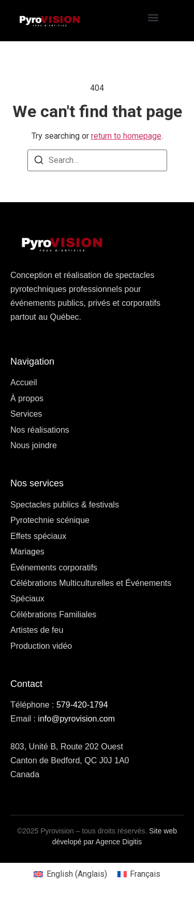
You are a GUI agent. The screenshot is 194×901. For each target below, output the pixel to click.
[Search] (38, 162)
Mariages (27, 551)
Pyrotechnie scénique (49, 520)
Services (26, 413)
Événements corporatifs (53, 567)
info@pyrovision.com (76, 718)
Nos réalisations (39, 429)
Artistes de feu (36, 630)
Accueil (23, 382)
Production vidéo (41, 646)
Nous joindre (33, 445)
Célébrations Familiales (53, 614)
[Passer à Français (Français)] (139, 874)
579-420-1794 (82, 704)
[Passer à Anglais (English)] (70, 874)
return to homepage (126, 136)
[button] (152, 17)
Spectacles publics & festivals (64, 504)
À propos (26, 398)
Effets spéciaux (38, 536)
